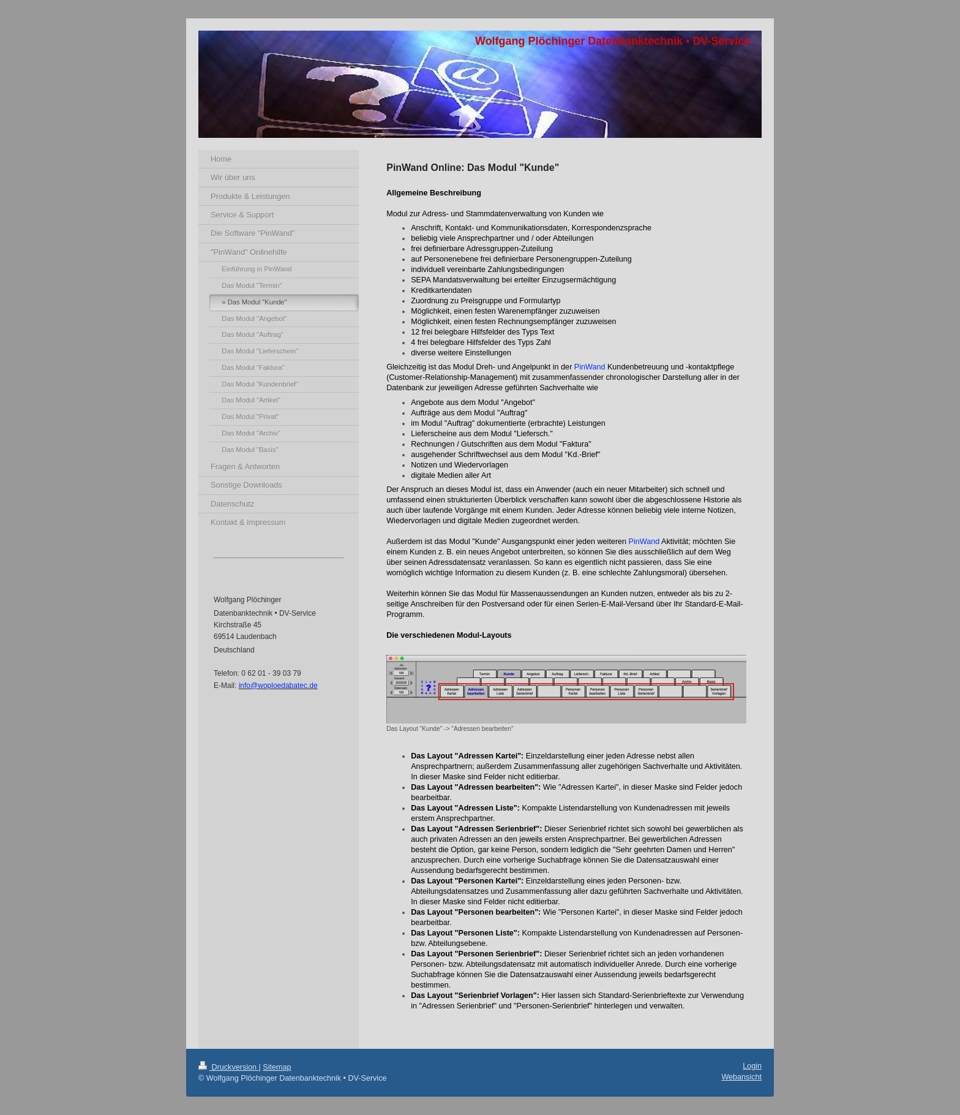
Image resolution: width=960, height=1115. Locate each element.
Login (752, 1066)
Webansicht (741, 1077)
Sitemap (277, 1067)
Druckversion (228, 1067)
